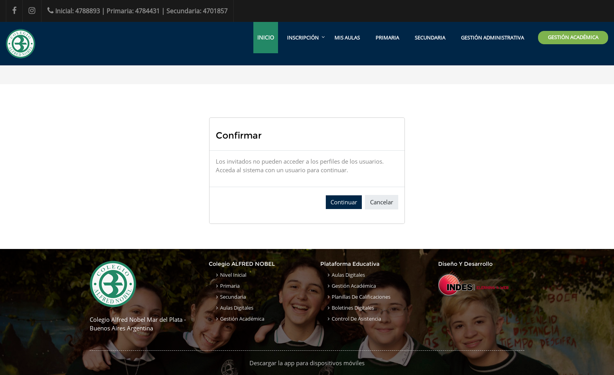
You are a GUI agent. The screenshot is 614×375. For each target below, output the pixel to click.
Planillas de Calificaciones (361, 296)
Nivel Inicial (233, 274)
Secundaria (233, 296)
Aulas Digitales (236, 307)
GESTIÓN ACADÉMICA (573, 37)
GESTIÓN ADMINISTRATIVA (492, 37)
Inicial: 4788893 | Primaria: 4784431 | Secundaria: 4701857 (137, 11)
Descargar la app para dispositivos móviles (307, 363)
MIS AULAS (347, 37)
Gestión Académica (242, 318)
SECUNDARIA (430, 37)
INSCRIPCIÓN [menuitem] (303, 37)
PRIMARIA (387, 37)
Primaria (230, 285)
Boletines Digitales (353, 307)
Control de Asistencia (356, 318)
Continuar (343, 202)
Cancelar (381, 202)
